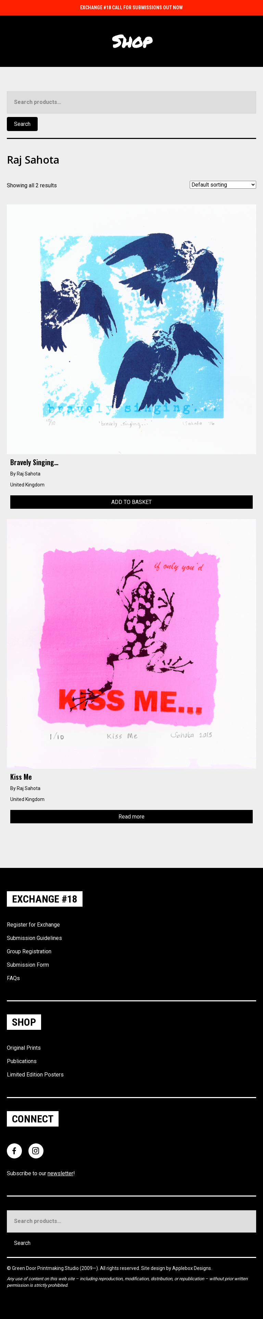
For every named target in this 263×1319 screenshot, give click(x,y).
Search (22, 124)
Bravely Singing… (34, 462)
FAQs (13, 978)
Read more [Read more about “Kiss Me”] (131, 816)
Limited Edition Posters (35, 1074)
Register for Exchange (33, 924)
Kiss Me (21, 777)
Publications (22, 1061)
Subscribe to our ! (41, 1173)
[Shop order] (223, 185)
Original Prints (24, 1048)
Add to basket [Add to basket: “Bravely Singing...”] (131, 502)
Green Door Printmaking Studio (46, 1268)
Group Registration (29, 951)
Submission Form (28, 965)
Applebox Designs (191, 1268)
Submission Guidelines (34, 938)
